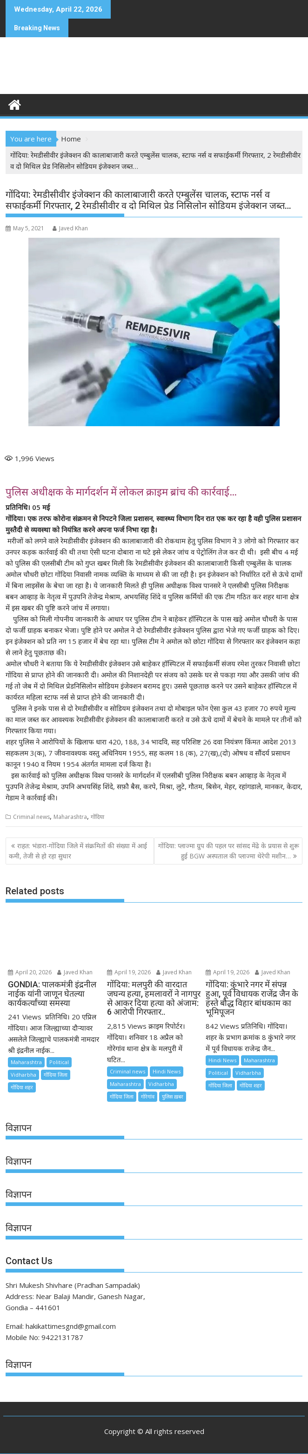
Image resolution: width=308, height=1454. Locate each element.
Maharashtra (70, 817)
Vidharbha (23, 1074)
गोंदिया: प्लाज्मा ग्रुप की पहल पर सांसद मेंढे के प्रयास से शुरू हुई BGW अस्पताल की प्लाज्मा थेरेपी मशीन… (228, 850)
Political (59, 1062)
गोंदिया (97, 817)
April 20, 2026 (30, 972)
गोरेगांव (147, 1096)
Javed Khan (70, 228)
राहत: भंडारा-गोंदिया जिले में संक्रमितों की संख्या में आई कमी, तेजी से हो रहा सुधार (78, 850)
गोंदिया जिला (55, 1074)
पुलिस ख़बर (172, 1096)
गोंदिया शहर (22, 1087)
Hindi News (167, 1071)
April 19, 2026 (129, 972)
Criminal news (31, 817)
